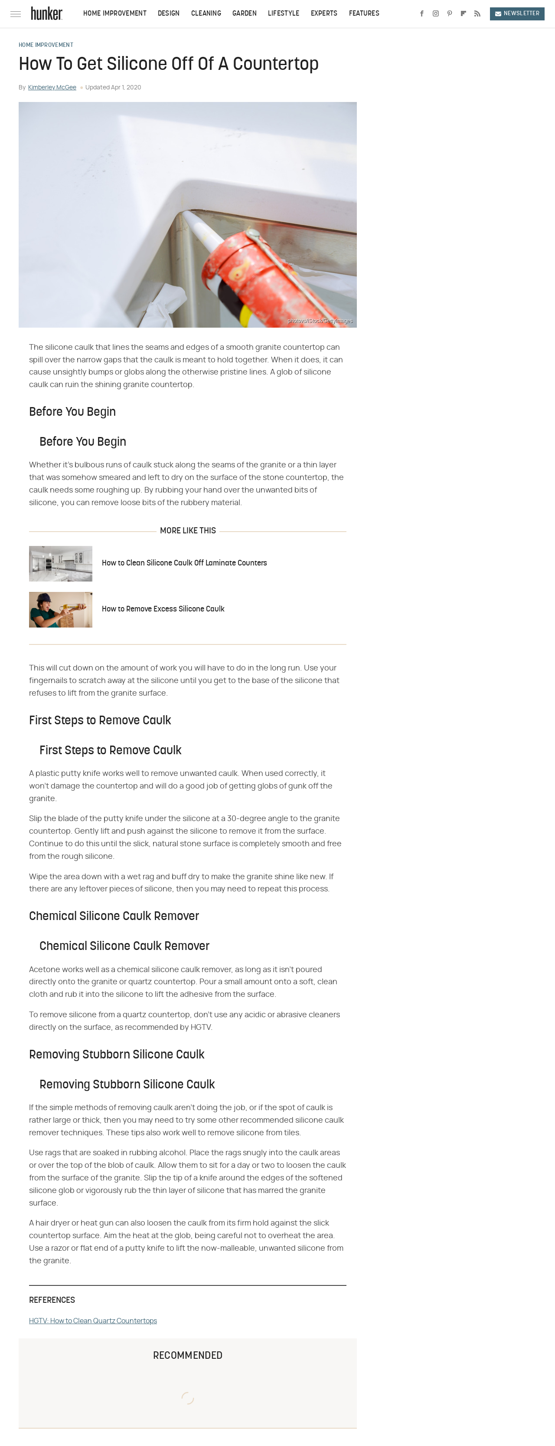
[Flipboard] (463, 14)
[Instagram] (435, 14)
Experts (324, 13)
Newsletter (517, 13)
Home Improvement (115, 13)
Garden (244, 13)
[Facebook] (422, 14)
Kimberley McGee (52, 88)
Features (364, 13)
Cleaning (206, 13)
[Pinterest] (449, 14)
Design (169, 13)
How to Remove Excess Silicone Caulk (163, 609)
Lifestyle (284, 13)
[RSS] (477, 14)
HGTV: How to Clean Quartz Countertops (93, 1321)
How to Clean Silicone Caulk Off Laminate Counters (184, 563)
